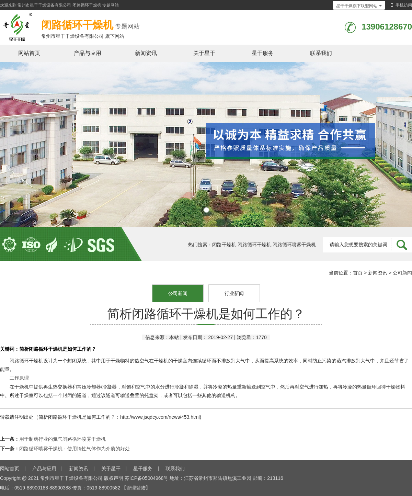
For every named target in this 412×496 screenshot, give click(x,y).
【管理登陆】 (136, 488)
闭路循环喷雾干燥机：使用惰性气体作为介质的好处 (74, 448)
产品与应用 (87, 53)
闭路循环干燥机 (86, 5)
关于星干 (204, 53)
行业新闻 (234, 293)
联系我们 (321, 53)
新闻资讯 (146, 53)
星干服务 (263, 53)
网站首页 (29, 53)
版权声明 (113, 478)
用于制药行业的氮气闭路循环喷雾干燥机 (62, 439)
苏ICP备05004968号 (147, 478)
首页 (358, 272)
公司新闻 (402, 272)
